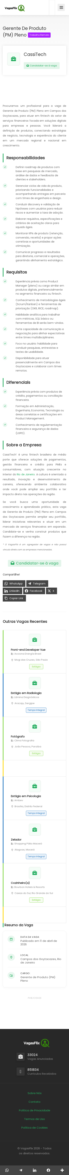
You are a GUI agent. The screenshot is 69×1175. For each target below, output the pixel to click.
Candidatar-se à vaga (41, 65)
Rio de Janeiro (26, 474)
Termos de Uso (34, 1119)
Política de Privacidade (34, 1110)
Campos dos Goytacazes (38, 959)
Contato (34, 1102)
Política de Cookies (34, 1128)
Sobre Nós (35, 1093)
